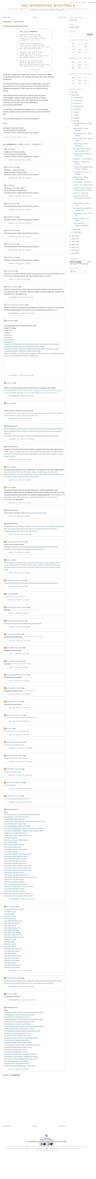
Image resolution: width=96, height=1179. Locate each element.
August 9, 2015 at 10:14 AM (20, 802)
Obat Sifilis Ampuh (10, 911)
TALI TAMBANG (31, 356)
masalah (53, 454)
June (75, 115)
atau (36, 431)
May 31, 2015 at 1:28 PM (19, 613)
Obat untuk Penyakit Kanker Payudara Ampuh (19, 886)
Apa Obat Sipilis (9, 914)
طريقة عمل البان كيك (30, 390)
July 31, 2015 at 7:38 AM (19, 735)
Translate (83, 264)
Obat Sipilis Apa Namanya (12, 932)
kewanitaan (55, 474)
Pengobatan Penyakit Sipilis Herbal (15, 849)
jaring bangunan (9, 340)
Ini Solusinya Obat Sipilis (12, 996)
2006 (73, 95)
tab (39, 549)
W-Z (79, 52)
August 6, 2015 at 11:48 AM (20, 775)
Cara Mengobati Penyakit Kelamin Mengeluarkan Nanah (22, 1045)
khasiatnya (32, 549)
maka (31, 451)
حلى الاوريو (59, 413)
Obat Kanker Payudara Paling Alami (15, 875)
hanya (50, 429)
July (75, 112)
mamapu (33, 472)
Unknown (9, 403)
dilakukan (60, 429)
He (5, 583)
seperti (34, 547)
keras (27, 451)
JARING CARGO (35, 353)
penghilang (27, 474)
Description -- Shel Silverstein (82, 159)
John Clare (35, 69)
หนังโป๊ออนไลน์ (11, 167)
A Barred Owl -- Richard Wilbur (83, 185)
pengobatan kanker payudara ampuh (16, 856)
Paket (6, 563)
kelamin (36, 474)
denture (14, 472)
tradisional (7, 433)
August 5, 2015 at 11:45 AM (20, 748)
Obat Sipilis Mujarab (10, 838)
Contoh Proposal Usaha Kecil (15, 305)
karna (61, 474)
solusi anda (10, 994)
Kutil (16, 429)
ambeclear (28, 531)
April (75, 121)
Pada (26, 429)
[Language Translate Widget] (80, 262)
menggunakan (59, 526)
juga (42, 431)
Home (35, 17)
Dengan (11, 451)
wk (5, 623)
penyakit (28, 526)
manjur (23, 981)
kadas (38, 547)
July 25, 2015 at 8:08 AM (19, 721)
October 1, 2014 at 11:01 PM (21, 375)
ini (44, 429)
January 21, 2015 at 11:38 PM (21, 439)
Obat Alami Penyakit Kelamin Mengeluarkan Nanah (20, 1054)
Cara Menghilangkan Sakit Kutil (14, 819)
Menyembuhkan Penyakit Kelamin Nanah (17, 1024)
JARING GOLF (22, 344)
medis (19, 431)
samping (55, 436)
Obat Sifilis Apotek (10, 916)
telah (50, 547)
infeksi (22, 454)
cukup (50, 529)
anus (52, 451)
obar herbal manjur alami (14, 648)
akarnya (6, 474)
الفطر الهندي (52, 413)
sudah (46, 431)
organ (49, 474)
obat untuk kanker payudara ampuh (15, 858)
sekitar (48, 451)
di (44, 451)
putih (52, 983)
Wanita (36, 429)
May (75, 118)
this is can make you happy (38, 513)
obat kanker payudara (11, 852)
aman (41, 474)
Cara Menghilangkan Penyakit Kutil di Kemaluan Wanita (22, 814)
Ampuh (33, 563)
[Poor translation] (50, 1144)
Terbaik (9, 436)
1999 (73, 253)
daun (5, 529)
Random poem (74, 27)
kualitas (33, 436)
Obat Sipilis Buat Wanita (12, 923)
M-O (79, 65)
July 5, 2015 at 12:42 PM (19, 681)
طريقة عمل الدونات (55, 390)
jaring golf (7, 332)
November (77, 100)
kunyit (48, 983)
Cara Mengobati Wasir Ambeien (16, 607)
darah (42, 451)
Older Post (62, 17)
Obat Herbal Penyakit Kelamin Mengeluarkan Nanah (21, 1056)
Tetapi (53, 495)
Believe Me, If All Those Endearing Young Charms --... (82, 198)
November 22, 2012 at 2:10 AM (22, 313)
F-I (86, 62)
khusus (54, 565)
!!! (43, 549)
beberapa (20, 497)
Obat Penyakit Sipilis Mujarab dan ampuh (17, 835)
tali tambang (8, 335)
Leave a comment (32, 144)
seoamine (9, 383)
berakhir (44, 454)
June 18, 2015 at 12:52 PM (19, 627)
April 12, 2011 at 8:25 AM (19, 279)
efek (51, 436)
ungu (9, 529)
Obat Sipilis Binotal (10, 925)
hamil (36, 529)
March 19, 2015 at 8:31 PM (20, 503)
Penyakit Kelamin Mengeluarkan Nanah (17, 1017)
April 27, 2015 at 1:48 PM (19, 552)
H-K (73, 46)
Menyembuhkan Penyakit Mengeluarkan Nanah (19, 1022)
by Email (82, 2)
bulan (42, 497)
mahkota (18, 529)
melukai (49, 497)
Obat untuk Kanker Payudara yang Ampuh (17, 868)
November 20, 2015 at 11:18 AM (22, 1000)
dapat (55, 429)
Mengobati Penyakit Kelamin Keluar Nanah (18, 1047)
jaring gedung (8, 342)
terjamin (42, 436)
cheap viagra (10, 271)
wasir (58, 454)
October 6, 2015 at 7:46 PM (20, 970)
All (86, 52)
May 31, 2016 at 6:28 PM (19, 1069)
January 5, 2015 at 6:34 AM (20, 418)
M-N (86, 46)
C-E (79, 62)
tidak (46, 429)
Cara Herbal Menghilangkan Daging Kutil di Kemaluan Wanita (24, 831)
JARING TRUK (23, 353)
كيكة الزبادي (31, 415)
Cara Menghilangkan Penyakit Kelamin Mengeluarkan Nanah (23, 1019)
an (37, 549)
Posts (73, 271)
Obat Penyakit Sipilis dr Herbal (14, 845)
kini (47, 547)
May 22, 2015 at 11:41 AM (19, 600)
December (77, 97)
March (76, 229)
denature (20, 474)
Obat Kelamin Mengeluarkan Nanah (15, 1049)
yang (37, 436)
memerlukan (8, 497)
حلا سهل (24, 415)
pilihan (37, 477)
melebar (60, 451)
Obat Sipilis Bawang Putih (12, 928)
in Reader (91, 2)
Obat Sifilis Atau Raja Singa (13, 921)
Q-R (79, 49)
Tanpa (41, 429)
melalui (6, 431)
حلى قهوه (38, 413)
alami (12, 526)
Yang (29, 563)
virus (13, 567)
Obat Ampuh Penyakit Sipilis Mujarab (16, 840)
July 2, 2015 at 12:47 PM (19, 654)
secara (43, 526)
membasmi (7, 567)
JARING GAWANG (32, 349)
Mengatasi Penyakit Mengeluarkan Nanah (17, 1033)
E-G (86, 44)
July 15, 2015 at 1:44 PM (19, 707)
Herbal (30, 565)
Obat (25, 472)
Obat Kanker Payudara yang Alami (15, 863)
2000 (73, 250)
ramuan (40, 565)
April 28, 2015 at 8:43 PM (19, 573)
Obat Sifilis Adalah (10, 918)
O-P (73, 49)
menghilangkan (42, 472)
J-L (73, 65)
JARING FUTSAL (9, 344)
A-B (73, 44)
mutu (26, 436)
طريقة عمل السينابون (27, 413)
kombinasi (52, 563)
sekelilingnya (8, 499)
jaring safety (10, 320)
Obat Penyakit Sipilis (10, 842)
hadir (53, 547)
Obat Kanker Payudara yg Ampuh (15, 861)
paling (19, 981)
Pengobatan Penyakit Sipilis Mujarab (16, 833)
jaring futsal (7, 330)
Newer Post (6, 17)
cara (28, 431)
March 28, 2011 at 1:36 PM (20, 223)
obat (5, 472)
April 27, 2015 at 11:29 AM (20, 534)
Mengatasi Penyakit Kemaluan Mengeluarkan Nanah (21, 1038)
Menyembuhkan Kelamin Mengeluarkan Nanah (19, 1028)
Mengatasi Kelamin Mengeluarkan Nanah (17, 1035)
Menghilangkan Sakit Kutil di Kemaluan (16, 817)
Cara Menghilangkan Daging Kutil (15, 824)
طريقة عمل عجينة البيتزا (27, 392)
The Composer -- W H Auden (82, 182)
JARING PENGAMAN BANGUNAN (31, 346)
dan (32, 429)
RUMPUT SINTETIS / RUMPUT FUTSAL (26, 351)
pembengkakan (33, 454)
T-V (73, 52)
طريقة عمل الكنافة (17, 390)
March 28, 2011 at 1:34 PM (20, 160)
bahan (28, 477)
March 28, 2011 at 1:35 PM (20, 178)
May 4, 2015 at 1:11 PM (18, 586)
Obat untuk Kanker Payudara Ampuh (16, 884)
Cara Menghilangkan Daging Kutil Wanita (17, 826)
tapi (39, 431)
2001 (73, 247)
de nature (14, 549)
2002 (73, 244)
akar (56, 472)
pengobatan (13, 431)
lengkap (10, 563)
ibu (33, 529)
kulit (54, 497)
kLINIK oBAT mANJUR (13, 634)
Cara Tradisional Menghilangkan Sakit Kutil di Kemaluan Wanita (24, 821)
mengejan (17, 451)
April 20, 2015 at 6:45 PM (19, 516)
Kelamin (21, 429)
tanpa (47, 436)
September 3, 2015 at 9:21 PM (21, 899)
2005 (73, 236)
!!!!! (41, 549)
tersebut (12, 456)
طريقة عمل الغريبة (43, 390)
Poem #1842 (24, 31)
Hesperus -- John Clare (13, 22)
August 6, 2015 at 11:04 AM (20, 761)
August (76, 109)
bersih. (6, 569)
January (76, 232)
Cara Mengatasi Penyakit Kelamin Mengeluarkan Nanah (22, 1031)
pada (48, 454)
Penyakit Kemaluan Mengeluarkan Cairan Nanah (20, 1066)
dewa (22, 529)
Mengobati (11, 429)
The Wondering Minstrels (48, 5)
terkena (21, 547)
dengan (23, 431)
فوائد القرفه (16, 392)
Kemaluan (24, 563)
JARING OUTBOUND (50, 353)
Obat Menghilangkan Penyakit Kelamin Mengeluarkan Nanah (23, 1012)
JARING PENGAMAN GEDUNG (14, 349)
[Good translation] (43, 1144)
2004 (73, 239)
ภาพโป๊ (8, 149)
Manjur (41, 563)
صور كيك (18, 415)
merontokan (30, 567)
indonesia (20, 472)
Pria (29, 429)
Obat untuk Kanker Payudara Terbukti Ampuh (18, 896)
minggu (25, 497)
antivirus (6, 565)
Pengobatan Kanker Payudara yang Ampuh (18, 865)
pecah (9, 454)
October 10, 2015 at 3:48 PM (21, 986)
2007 (73, 92)
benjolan (37, 567)
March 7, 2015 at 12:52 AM (20, 459)
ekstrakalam (10, 594)
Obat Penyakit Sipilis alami (12, 847)
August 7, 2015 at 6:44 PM (20, 788)
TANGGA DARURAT (10, 353)
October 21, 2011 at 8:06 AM (21, 297)
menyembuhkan (20, 526)
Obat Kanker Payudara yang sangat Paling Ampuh (20, 877)
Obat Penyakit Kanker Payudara (14, 882)
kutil (5, 436)
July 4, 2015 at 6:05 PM (18, 667)
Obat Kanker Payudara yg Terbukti (15, 891)
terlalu (23, 451)
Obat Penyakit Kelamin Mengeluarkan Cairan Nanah (21, 1059)
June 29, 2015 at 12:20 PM (19, 640)
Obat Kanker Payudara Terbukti (14, 889)
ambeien (7, 456)
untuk (45, 474)
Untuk (6, 429)
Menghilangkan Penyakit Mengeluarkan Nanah (19, 1015)
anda (14, 547)
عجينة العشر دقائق (9, 415)
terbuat (20, 477)
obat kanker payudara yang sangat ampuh (17, 854)
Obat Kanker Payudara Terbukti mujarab (17, 893)
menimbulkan (15, 454)
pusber (55, 310)
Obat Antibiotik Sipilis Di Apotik (14, 909)
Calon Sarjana (10, 906)
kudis (44, 547)
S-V (73, 68)
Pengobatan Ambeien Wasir (15, 542)
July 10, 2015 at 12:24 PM (19, 694)
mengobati (29, 981)
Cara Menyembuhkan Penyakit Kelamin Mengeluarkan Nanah (24, 1026)
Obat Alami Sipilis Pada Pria (13, 935)
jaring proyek (8, 337)
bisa (45, 497)
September (77, 106)
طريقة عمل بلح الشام (14, 413)
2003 (73, 241)
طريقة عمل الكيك (40, 392)
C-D (79, 44)
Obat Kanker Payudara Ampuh (14, 872)
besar (6, 451)
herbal (9, 472)
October (76, 103)
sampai (52, 472)
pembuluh (36, 451)
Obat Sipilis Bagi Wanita (12, 930)
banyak (51, 431)
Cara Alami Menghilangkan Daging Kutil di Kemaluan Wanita (23, 828)
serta (13, 529)
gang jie (12, 565)
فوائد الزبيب (8, 392)
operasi (32, 431)
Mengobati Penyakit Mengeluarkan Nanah (17, 1042)
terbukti (26, 549)
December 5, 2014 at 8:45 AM (21, 396)
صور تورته (44, 413)
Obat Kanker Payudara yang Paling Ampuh (18, 870)
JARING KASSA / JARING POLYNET (40, 344)
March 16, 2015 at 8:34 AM (20, 480)
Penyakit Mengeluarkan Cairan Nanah (16, 1061)
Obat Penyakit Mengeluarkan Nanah (16, 1052)
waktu (14, 497)
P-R (86, 65)
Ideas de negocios (12, 287)
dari (24, 477)
